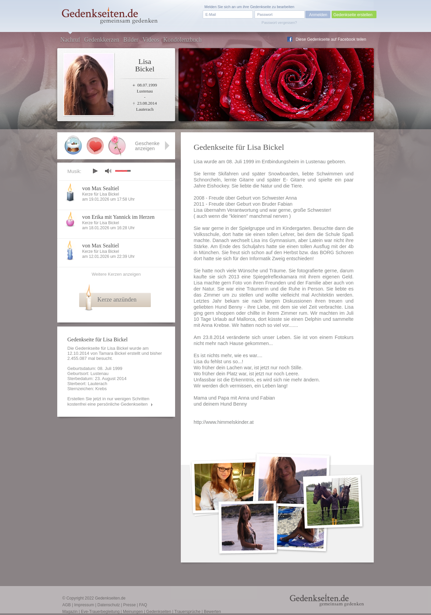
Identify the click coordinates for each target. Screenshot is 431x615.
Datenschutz (108, 605)
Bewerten (212, 611)
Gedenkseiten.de (110, 598)
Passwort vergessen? (279, 23)
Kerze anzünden (116, 299)
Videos (150, 39)
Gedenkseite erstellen (352, 14)
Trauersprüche (187, 611)
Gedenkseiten (158, 611)
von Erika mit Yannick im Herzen (118, 217)
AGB (66, 605)
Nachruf (70, 39)
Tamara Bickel (112, 353)
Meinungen (133, 611)
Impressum (84, 605)
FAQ (143, 605)
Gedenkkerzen (101, 39)
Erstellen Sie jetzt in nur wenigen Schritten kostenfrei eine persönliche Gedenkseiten (108, 401)
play (95, 171)
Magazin (69, 611)
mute (108, 170)
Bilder (130, 39)
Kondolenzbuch (182, 39)
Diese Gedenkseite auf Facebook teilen (331, 39)
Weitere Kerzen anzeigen (116, 274)
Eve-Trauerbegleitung (100, 611)
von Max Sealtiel (100, 188)
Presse (129, 605)
